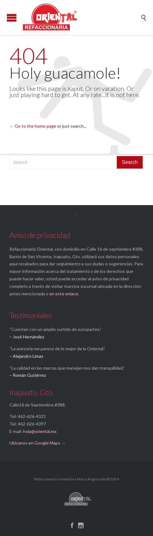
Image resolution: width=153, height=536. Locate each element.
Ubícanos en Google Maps (34, 442)
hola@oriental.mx (40, 431)
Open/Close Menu (11, 17)
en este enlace (63, 293)
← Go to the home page (32, 126)
